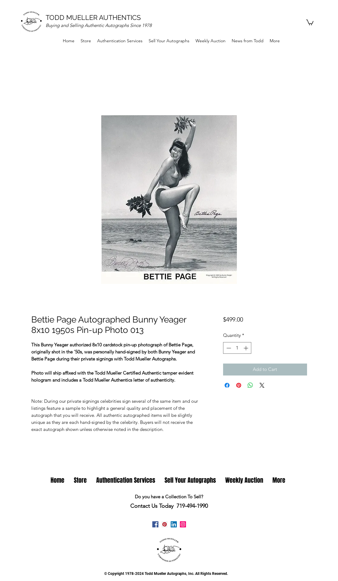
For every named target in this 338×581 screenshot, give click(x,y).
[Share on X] (262, 385)
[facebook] (155, 524)
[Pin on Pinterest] (238, 385)
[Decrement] (228, 348)
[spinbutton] (237, 348)
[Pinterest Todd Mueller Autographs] (164, 524)
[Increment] (246, 348)
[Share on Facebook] (227, 385)
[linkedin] (174, 524)
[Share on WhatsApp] (250, 385)
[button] (309, 22)
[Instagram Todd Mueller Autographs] (183, 524)
